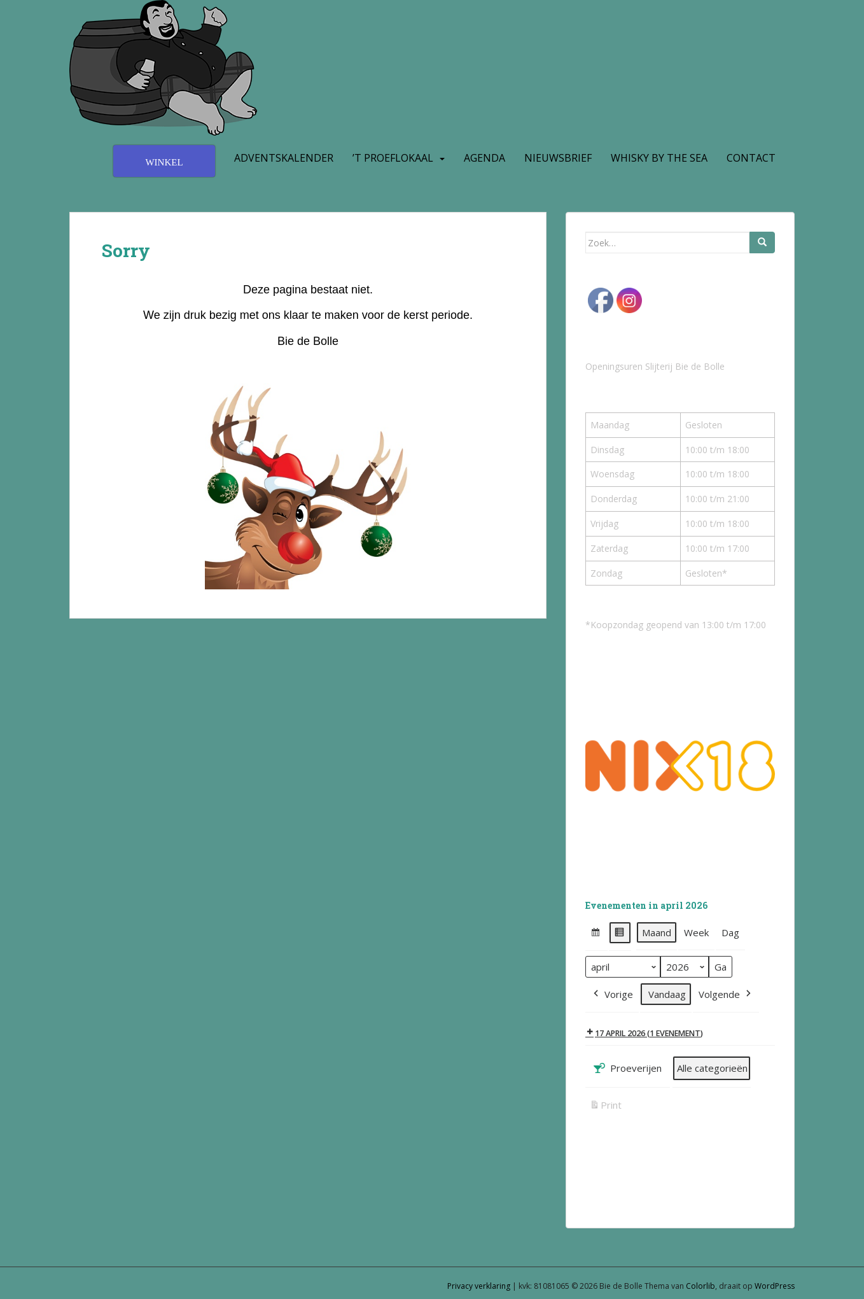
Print (605, 1107)
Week (696, 932)
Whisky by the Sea (659, 158)
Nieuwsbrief (558, 158)
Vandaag (667, 994)
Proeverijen (626, 1068)
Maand (656, 932)
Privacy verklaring (478, 1286)
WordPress (775, 1286)
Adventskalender (283, 158)
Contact (751, 158)
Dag (730, 932)
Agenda (484, 158)
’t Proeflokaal (392, 158)
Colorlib (700, 1286)
